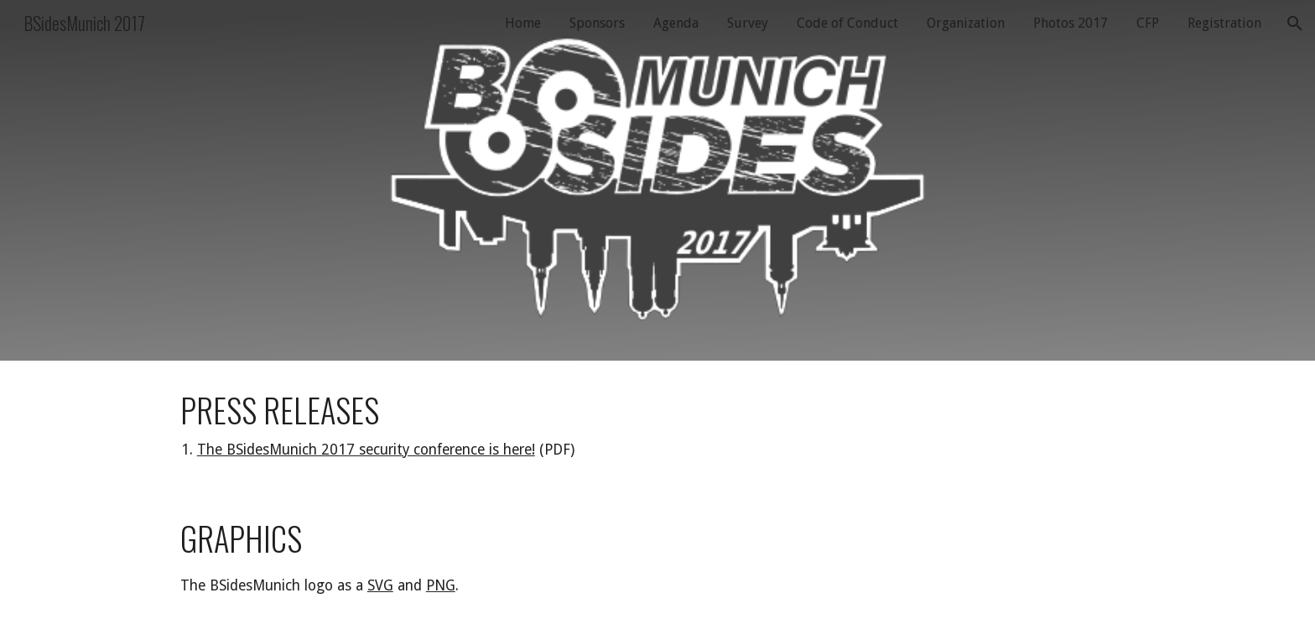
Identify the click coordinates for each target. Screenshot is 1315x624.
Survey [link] (747, 23)
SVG (380, 585)
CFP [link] (1147, 23)
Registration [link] (1224, 23)
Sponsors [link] (597, 23)
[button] (1295, 23)
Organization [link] (966, 23)
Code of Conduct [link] (847, 23)
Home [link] (523, 23)
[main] (657, 425)
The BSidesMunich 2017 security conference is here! (366, 449)
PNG (440, 585)
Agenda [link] (676, 23)
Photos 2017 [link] (1070, 23)
